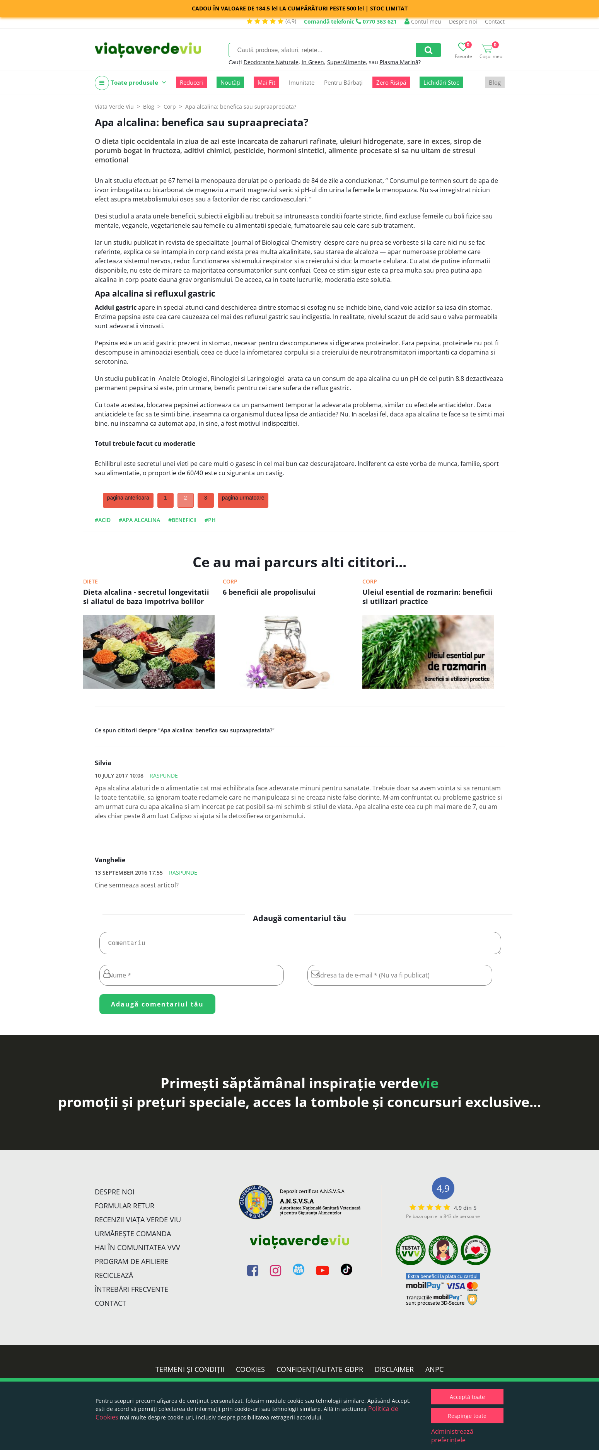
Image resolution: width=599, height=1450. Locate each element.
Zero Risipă (391, 82)
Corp (230, 581)
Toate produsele (130, 83)
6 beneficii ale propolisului (269, 592)
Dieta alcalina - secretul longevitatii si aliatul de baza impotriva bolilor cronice (146, 597)
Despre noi (463, 21)
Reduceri (191, 82)
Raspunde (164, 775)
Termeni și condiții (189, 1372)
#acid (103, 520)
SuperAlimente (346, 62)
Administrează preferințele (452, 1435)
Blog (495, 82)
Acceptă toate (467, 1397)
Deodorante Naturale (271, 62)
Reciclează (114, 1278)
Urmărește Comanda (133, 1236)
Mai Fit (266, 82)
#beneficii (182, 520)
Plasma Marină (399, 62)
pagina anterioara (128, 498)
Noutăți (230, 82)
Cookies (250, 1372)
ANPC (434, 1372)
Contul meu (422, 21)
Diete (90, 581)
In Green (313, 62)
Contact (495, 21)
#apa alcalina (139, 520)
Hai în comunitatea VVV (137, 1250)
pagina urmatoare (243, 498)
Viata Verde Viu (114, 106)
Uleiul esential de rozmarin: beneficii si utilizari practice (427, 596)
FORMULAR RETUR (124, 1208)
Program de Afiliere (131, 1264)
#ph (210, 520)
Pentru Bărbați (343, 82)
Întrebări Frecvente (131, 1292)
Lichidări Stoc (441, 82)
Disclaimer (394, 1372)
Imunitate (301, 82)
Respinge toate (467, 1415)
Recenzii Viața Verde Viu (138, 1222)
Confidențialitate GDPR (319, 1372)
